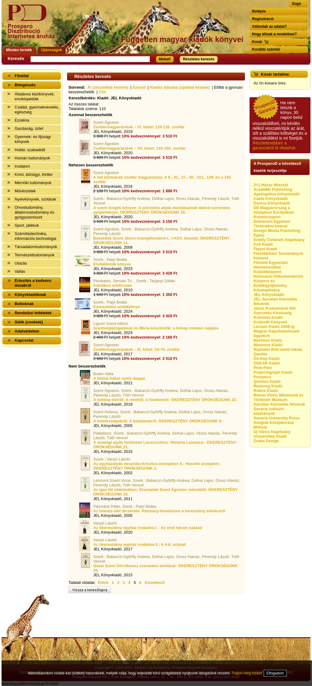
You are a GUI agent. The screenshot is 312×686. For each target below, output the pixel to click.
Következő (155, 582)
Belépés (259, 11)
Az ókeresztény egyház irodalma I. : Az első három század (147, 527)
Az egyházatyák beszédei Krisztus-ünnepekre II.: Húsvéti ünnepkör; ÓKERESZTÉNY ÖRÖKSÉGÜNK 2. (156, 466)
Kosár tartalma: (275, 74)
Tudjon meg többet (247, 673)
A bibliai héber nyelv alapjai (119, 378)
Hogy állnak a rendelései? (274, 34)
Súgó (296, 4)
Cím (102, 92)
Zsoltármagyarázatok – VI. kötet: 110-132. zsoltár (139, 127)
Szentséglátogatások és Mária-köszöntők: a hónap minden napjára (155, 328)
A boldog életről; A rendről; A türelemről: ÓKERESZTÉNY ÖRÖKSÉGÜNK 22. (165, 399)
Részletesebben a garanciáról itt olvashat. (274, 145)
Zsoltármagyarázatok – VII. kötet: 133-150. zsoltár (139, 148)
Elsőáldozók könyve (112, 264)
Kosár (257, 42)
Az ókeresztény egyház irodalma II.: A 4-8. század (139, 544)
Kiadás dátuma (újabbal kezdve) (180, 87)
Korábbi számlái (266, 49)
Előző (103, 582)
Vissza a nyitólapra (32, 25)
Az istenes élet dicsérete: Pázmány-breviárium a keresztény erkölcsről (159, 511)
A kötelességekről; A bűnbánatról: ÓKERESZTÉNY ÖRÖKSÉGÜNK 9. (157, 421)
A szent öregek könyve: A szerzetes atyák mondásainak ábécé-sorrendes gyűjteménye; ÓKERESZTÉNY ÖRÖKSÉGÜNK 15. (161, 210)
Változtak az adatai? (269, 26)
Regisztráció (263, 19)
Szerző (139, 87)
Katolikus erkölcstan (112, 285)
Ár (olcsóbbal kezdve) (107, 87)
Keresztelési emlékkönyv (116, 306)
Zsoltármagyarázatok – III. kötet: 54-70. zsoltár (136, 349)
